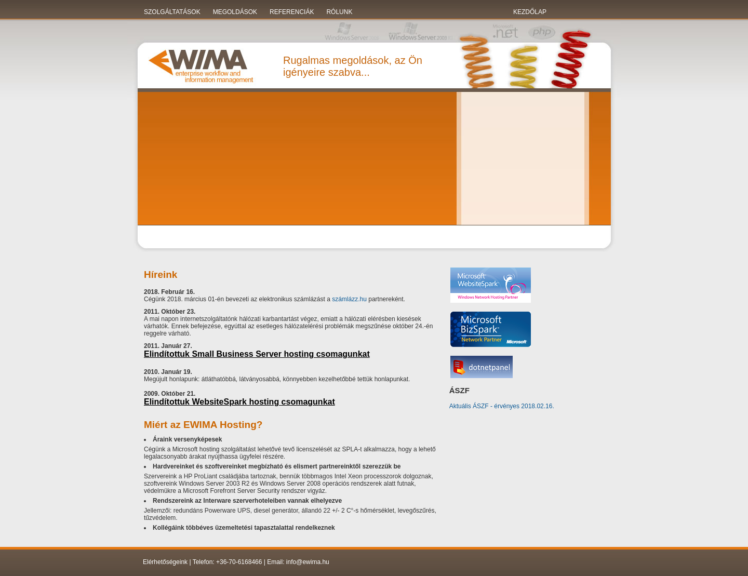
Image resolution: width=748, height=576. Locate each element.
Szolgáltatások (172, 12)
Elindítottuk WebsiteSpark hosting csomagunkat (239, 401)
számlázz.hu (349, 299)
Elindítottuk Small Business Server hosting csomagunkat (257, 354)
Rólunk (339, 12)
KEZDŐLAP (529, 12)
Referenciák (292, 12)
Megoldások (235, 12)
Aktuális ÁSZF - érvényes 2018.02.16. (501, 406)
